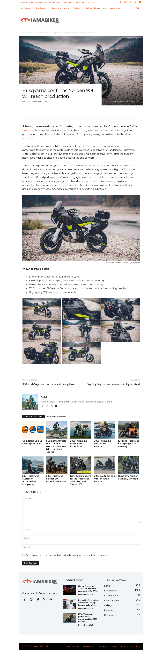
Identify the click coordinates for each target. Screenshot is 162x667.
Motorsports (110, 590)
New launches (60, 8)
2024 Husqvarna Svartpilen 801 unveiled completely (30, 480)
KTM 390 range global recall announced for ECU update (87, 618)
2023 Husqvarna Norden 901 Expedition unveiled (56, 479)
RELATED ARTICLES (33, 416)
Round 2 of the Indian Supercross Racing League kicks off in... (88, 602)
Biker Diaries (93, 8)
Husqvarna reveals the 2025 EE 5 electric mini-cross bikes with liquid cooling (56, 446)
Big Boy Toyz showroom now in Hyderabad (113, 384)
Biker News (110, 615)
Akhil (27, 101)
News (32, 33)
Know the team (26, 2)
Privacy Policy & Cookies (61, 2)
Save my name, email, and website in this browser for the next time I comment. (67, 555)
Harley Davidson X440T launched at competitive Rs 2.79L (88, 588)
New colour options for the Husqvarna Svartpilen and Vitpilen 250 (80, 480)
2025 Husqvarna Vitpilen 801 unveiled (102, 444)
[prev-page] (134, 416)
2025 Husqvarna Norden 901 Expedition (78, 444)
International (43, 33)
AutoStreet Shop (112, 8)
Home (24, 33)
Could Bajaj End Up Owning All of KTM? (32, 442)
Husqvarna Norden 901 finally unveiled (128, 477)
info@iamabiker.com (46, 593)
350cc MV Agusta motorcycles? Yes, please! (49, 384)
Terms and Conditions (85, 2)
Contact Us (41, 2)
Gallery (78, 8)
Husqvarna (87, 126)
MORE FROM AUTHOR (57, 416)
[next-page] (138, 416)
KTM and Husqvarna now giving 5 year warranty (128, 444)
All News (27, 8)
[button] (137, 8)
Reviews (42, 8)
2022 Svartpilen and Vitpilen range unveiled (104, 479)
